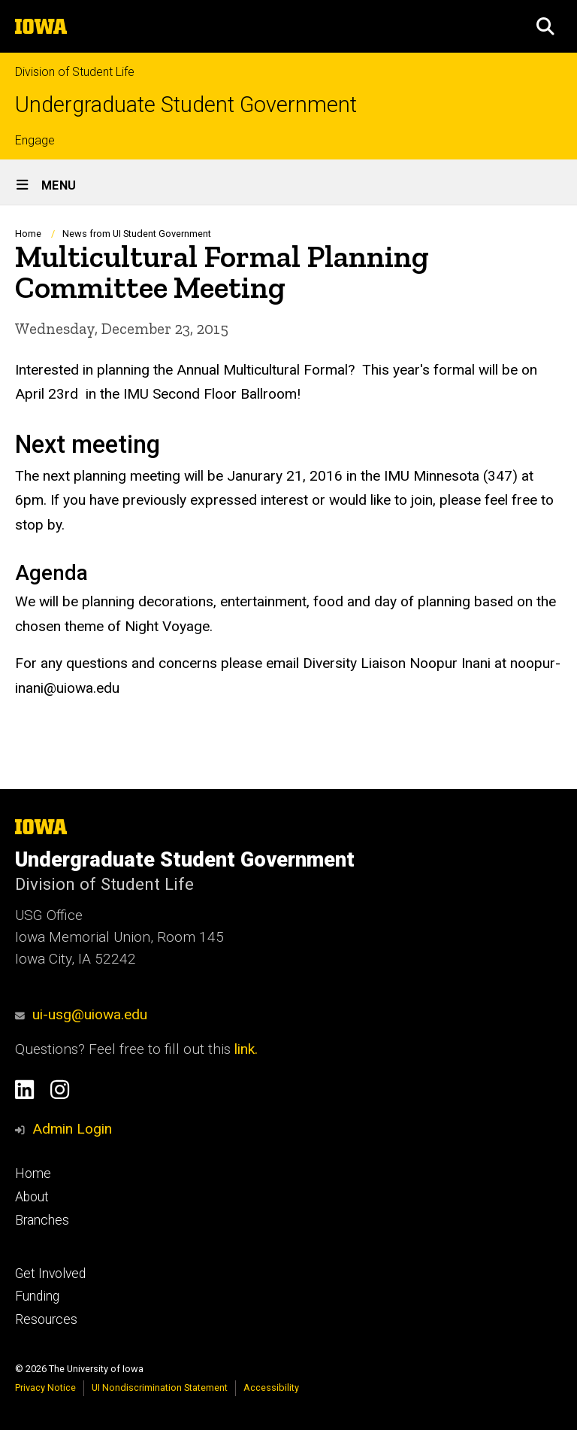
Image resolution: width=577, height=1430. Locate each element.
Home (28, 233)
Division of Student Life (74, 72)
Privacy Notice (45, 1387)
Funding (37, 1296)
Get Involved (50, 1273)
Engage (35, 140)
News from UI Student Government (136, 233)
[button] (545, 26)
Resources (46, 1319)
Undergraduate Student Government (186, 105)
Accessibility (271, 1387)
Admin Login (72, 1128)
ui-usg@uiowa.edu (81, 1014)
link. (244, 1049)
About (32, 1196)
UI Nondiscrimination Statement (160, 1387)
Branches (42, 1220)
